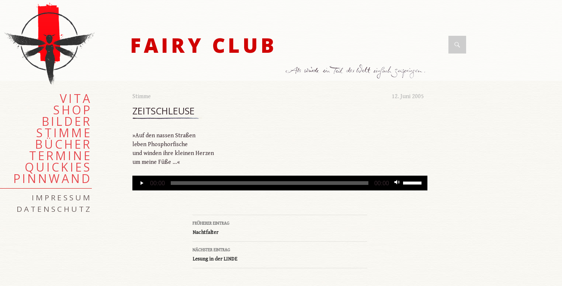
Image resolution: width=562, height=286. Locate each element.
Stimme (141, 96)
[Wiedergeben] (142, 183)
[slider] (269, 183)
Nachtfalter (279, 227)
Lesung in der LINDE (279, 254)
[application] (279, 183)
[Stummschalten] (397, 183)
